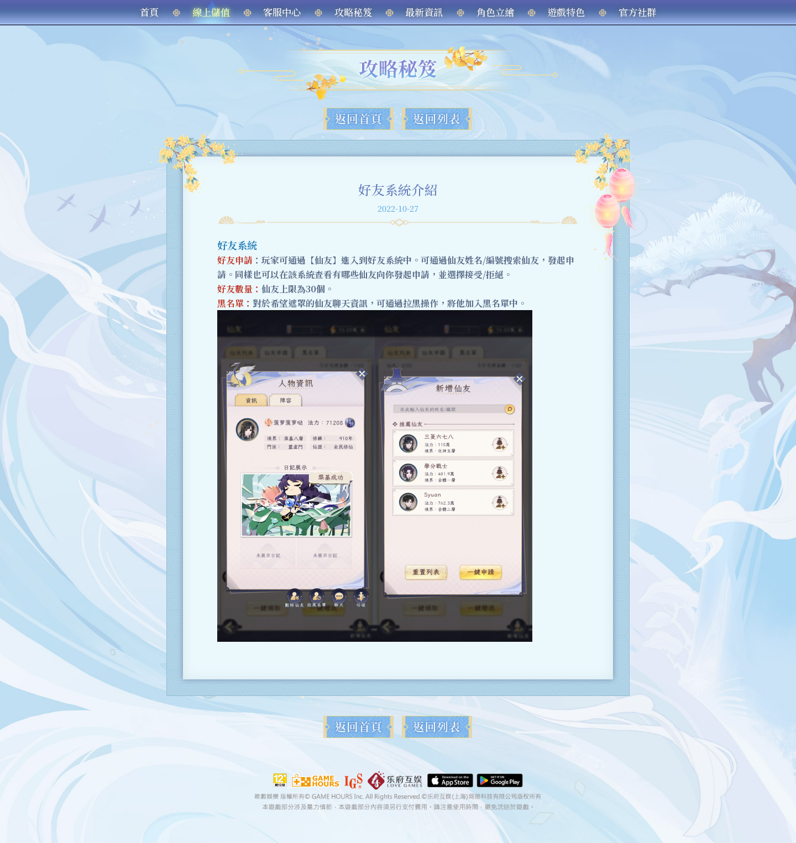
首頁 (149, 12)
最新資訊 (424, 12)
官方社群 (637, 12)
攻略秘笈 (353, 12)
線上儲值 (211, 12)
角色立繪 (495, 12)
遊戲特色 (566, 12)
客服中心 (282, 12)
